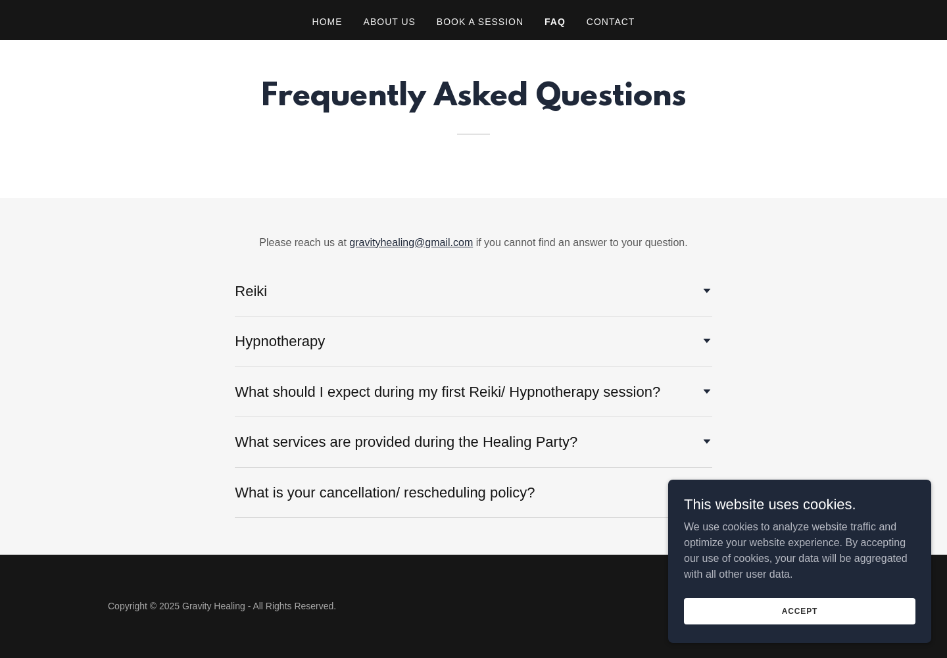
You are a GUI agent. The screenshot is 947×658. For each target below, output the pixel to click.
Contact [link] (611, 21)
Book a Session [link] (480, 21)
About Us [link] (390, 21)
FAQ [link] (555, 21)
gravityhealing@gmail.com (411, 242)
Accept (799, 637)
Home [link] (327, 21)
